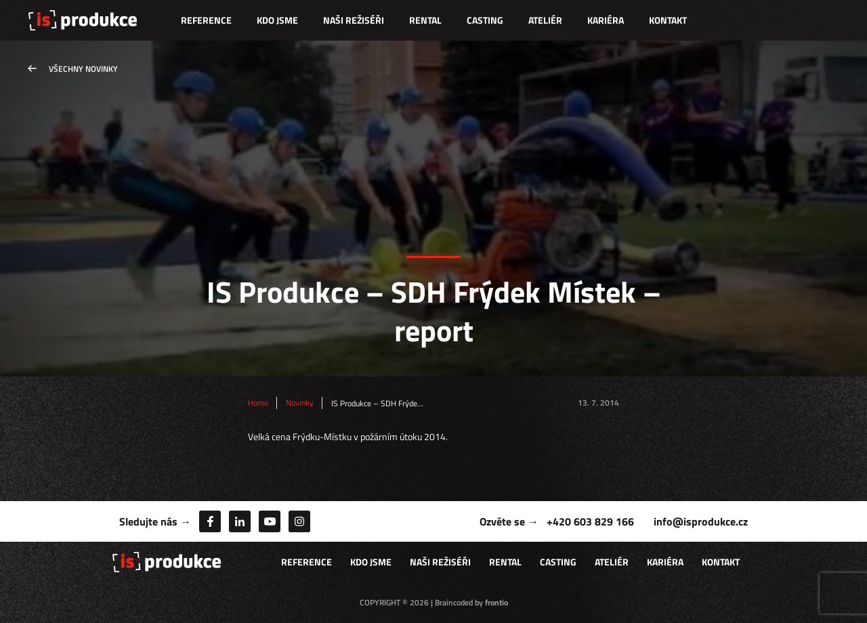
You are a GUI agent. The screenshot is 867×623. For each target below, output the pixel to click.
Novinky (300, 403)
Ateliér (545, 20)
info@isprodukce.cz (701, 521)
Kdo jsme (277, 20)
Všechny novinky (83, 68)
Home (258, 403)
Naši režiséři (353, 20)
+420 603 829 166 (590, 521)
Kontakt (668, 20)
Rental (425, 20)
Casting (485, 20)
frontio (496, 602)
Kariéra (605, 20)
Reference (206, 20)
